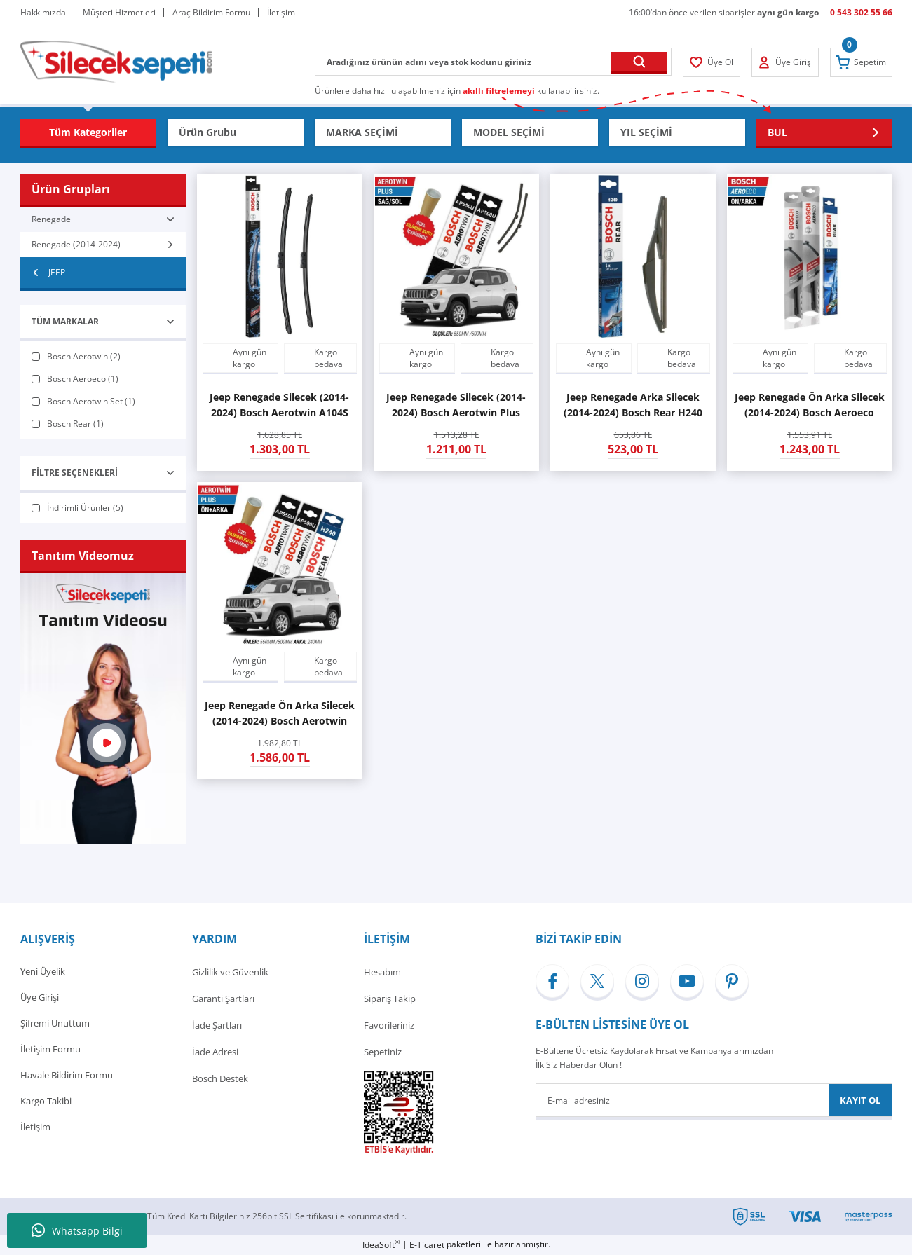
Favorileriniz (389, 1025)
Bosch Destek (220, 1078)
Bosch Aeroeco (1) (82, 379)
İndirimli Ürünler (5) (85, 508)
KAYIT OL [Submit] (860, 1100)
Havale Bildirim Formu (66, 1078)
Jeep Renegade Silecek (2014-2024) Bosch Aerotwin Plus (456, 404)
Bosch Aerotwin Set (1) (91, 401)
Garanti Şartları (223, 998)
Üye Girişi (39, 998)
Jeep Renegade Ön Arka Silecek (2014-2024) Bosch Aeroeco (810, 404)
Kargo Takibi (46, 1105)
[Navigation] (88, 132)
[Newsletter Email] (714, 1100)
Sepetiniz (383, 1051)
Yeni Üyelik (42, 972)
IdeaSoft (381, 1245)
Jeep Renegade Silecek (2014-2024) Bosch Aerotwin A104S (279, 404)
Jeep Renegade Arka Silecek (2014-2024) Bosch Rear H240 (633, 404)
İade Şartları (217, 1025)
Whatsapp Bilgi (77, 1230)
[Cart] (860, 62)
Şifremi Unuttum (55, 1025)
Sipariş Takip (390, 998)
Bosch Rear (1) (75, 424)
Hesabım (382, 972)
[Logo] (116, 61)
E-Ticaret (426, 1245)
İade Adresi (215, 1051)
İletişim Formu (50, 1051)
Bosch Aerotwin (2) (84, 356)
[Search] (493, 62)
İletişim (35, 1131)
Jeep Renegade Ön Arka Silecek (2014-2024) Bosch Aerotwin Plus (280, 714)
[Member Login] (712, 62)
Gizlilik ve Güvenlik (230, 972)
